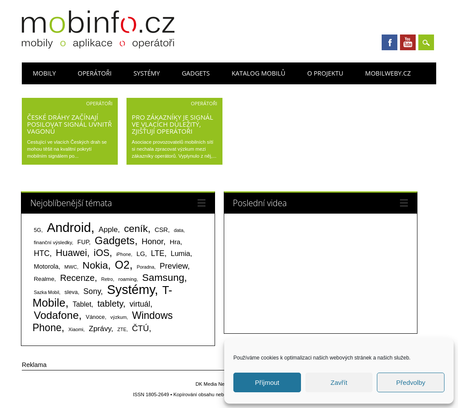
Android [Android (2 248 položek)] (69, 227)
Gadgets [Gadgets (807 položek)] (115, 240)
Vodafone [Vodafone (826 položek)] (56, 315)
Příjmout (267, 382)
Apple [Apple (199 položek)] (108, 229)
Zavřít (339, 382)
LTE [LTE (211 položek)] (157, 253)
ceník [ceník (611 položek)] (136, 228)
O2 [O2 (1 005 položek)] (122, 265)
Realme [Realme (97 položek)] (44, 279)
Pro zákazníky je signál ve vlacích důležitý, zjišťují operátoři (172, 124)
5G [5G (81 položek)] (37, 230)
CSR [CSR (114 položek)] (161, 229)
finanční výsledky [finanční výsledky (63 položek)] (53, 242)
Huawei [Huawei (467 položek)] (71, 253)
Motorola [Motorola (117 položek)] (46, 266)
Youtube (408, 42)
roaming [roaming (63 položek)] (127, 279)
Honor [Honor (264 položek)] (153, 241)
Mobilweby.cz (388, 73)
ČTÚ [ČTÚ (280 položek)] (140, 328)
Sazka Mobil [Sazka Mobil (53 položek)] (46, 292)
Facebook (389, 42)
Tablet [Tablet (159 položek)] (81, 304)
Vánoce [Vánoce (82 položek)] (95, 317)
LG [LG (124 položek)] (141, 253)
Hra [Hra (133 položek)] (175, 241)
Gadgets (196, 73)
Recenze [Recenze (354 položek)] (77, 278)
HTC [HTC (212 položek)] (41, 253)
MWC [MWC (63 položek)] (71, 267)
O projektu (325, 73)
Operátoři (95, 73)
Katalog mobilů (258, 73)
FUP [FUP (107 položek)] (83, 242)
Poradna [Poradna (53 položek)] (145, 267)
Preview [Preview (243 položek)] (174, 265)
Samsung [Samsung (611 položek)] (163, 277)
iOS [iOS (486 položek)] (101, 252)
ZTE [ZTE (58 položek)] (121, 329)
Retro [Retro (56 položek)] (107, 279)
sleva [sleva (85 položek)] (71, 292)
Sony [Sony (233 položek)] (92, 291)
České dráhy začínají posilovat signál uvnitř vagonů (69, 124)
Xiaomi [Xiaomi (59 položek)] (75, 329)
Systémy (146, 73)
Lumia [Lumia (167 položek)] (180, 253)
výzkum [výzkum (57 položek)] (118, 317)
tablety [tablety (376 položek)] (110, 303)
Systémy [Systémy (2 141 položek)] (130, 290)
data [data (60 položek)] (178, 230)
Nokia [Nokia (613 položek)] (95, 265)
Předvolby (410, 382)
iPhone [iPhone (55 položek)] (123, 254)
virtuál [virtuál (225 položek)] (140, 304)
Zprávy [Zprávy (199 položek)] (100, 328)
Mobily (44, 73)
